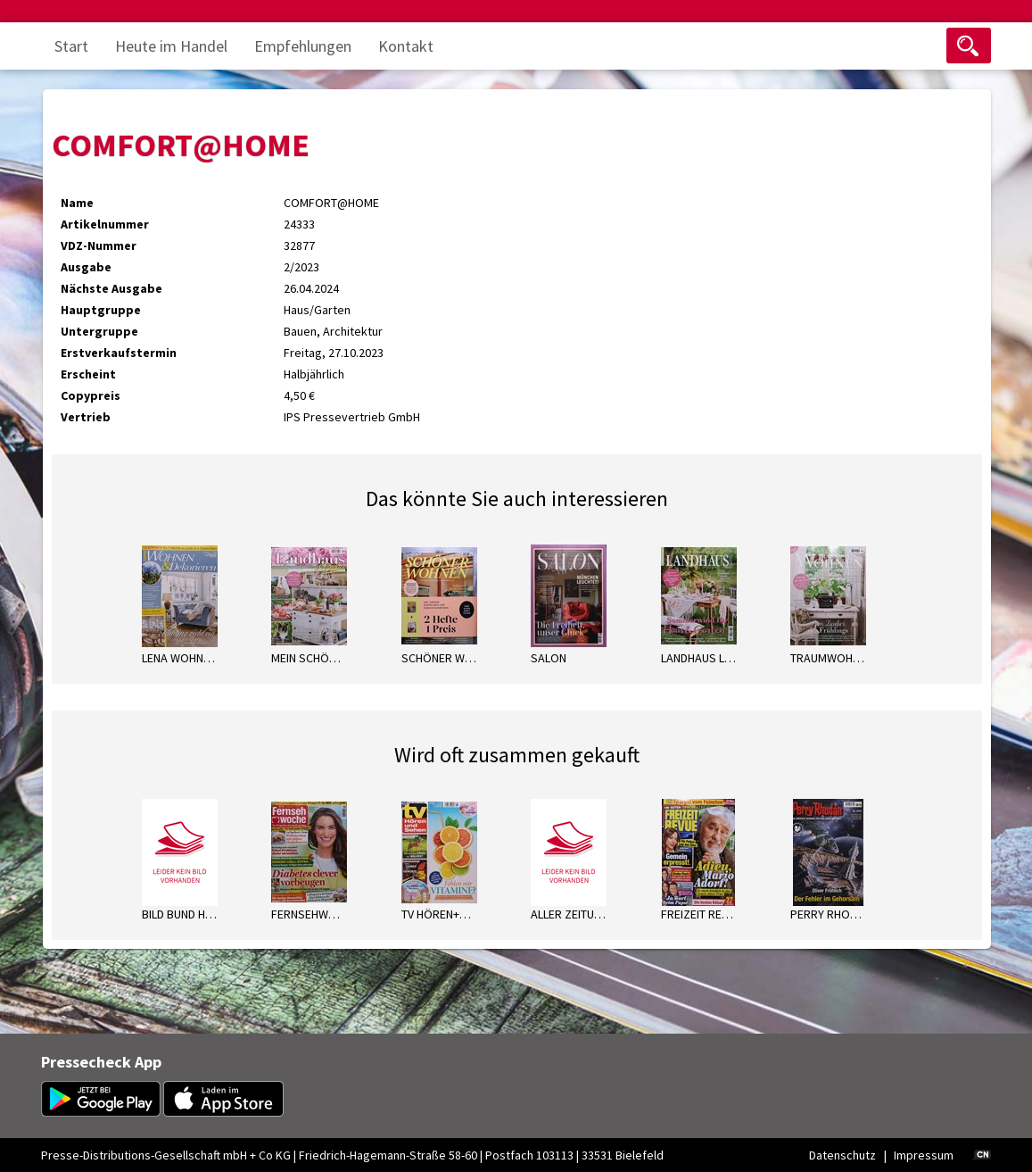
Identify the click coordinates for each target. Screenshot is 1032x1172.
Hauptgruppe (101, 310)
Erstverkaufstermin (119, 353)
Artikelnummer (105, 224)
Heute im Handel (171, 46)
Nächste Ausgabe (111, 288)
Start (71, 46)
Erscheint (88, 374)
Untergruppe (99, 331)
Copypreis (90, 395)
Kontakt (405, 46)
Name (77, 203)
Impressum (924, 1155)
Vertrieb (86, 417)
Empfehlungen (302, 46)
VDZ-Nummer (98, 245)
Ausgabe (86, 267)
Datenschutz (842, 1155)
